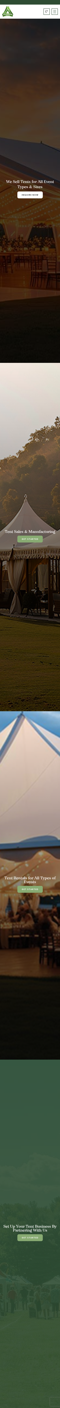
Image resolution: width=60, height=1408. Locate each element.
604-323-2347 (47, 11)
